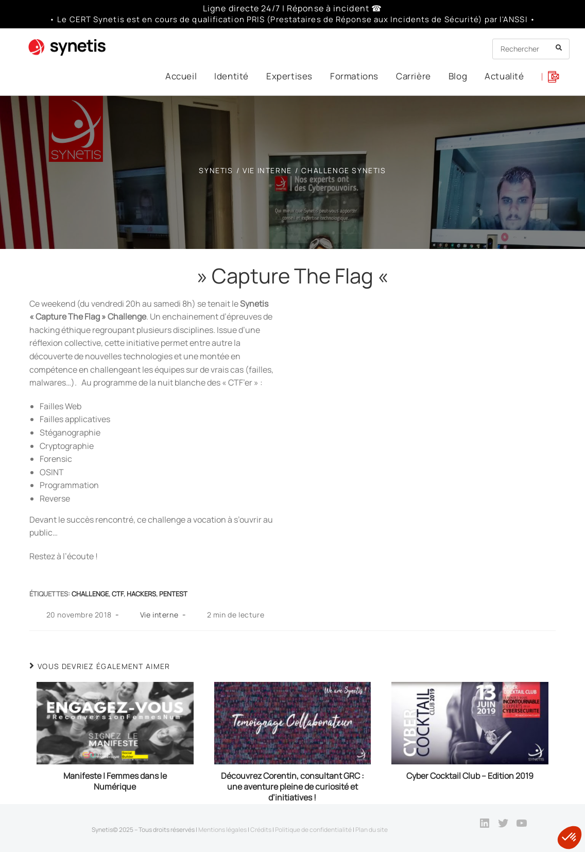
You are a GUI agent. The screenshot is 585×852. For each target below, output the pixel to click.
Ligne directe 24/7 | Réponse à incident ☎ (292, 8)
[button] (569, 837)
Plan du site (371, 829)
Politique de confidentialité (313, 829)
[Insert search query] (531, 49)
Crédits (260, 829)
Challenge (90, 593)
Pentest (173, 593)
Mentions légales (222, 829)
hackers (141, 593)
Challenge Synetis (343, 170)
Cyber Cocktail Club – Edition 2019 (470, 776)
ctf (118, 593)
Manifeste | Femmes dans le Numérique (115, 781)
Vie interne (159, 615)
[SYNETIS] (216, 170)
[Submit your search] (559, 48)
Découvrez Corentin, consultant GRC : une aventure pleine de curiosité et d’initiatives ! (292, 787)
